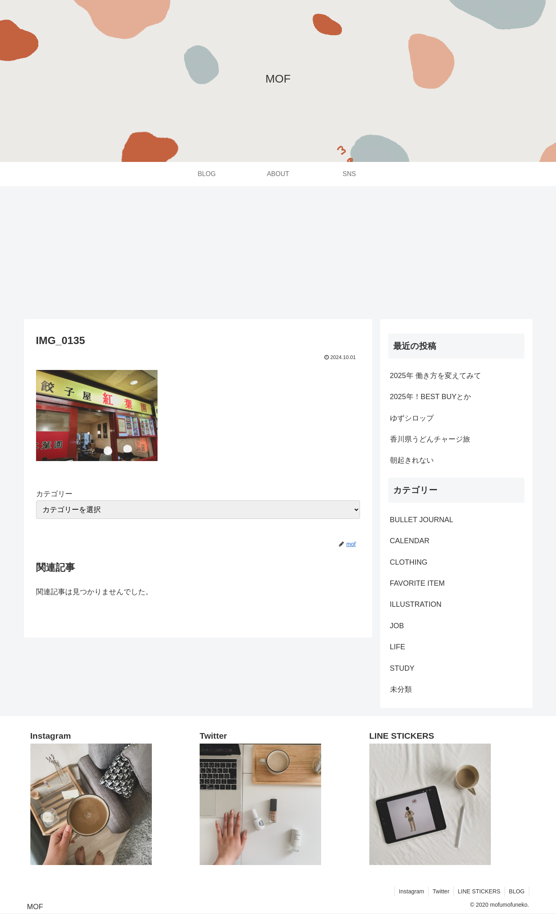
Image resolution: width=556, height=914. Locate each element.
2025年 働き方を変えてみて (435, 376)
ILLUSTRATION (416, 604)
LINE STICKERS (479, 891)
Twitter (440, 891)
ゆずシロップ (412, 418)
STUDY (402, 668)
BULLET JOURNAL (422, 520)
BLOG (517, 891)
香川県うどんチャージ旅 (430, 439)
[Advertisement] (278, 252)
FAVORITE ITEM (417, 583)
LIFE (397, 647)
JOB (397, 626)
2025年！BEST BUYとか (430, 397)
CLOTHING (409, 562)
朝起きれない (412, 460)
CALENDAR (410, 541)
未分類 (401, 689)
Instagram (411, 891)
